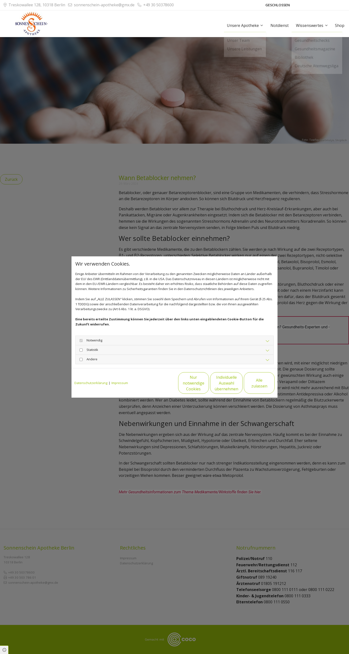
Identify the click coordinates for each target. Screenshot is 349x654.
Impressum (119, 383)
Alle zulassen (252, 383)
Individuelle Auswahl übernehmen (206, 383)
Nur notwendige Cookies (160, 383)
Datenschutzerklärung (90, 383)
